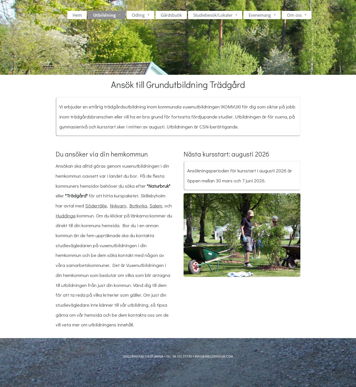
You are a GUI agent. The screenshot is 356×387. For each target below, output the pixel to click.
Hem (77, 15)
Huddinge (66, 215)
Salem (155, 205)
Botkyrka (138, 205)
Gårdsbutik (171, 15)
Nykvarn (118, 205)
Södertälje (96, 205)
